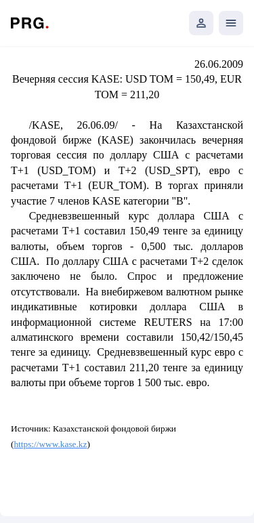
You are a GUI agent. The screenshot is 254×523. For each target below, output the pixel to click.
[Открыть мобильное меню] (231, 23)
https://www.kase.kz (50, 444)
